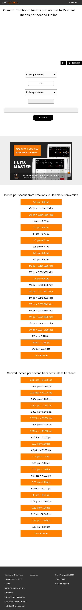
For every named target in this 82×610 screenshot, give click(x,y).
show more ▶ (41, 355)
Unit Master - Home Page (14, 575)
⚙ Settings (74, 63)
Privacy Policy (60, 579)
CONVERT (43, 117)
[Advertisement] (41, 40)
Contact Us (34, 575)
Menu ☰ (73, 2)
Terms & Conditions (62, 584)
